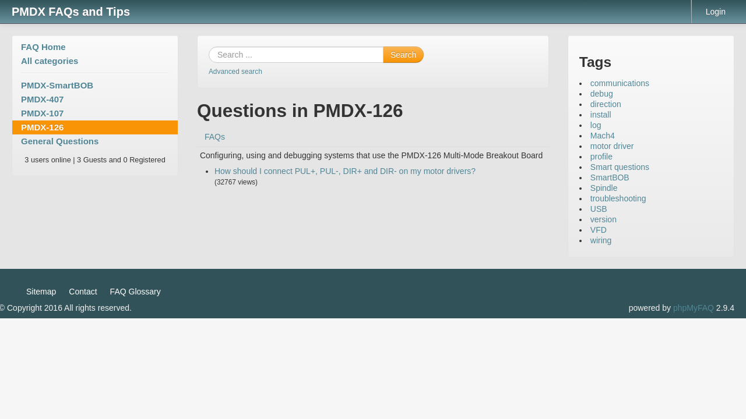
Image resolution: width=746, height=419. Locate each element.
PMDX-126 (42, 127)
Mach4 (602, 135)
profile (601, 156)
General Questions (59, 141)
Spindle (604, 188)
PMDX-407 (42, 99)
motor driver (612, 146)
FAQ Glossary (135, 291)
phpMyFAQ (693, 308)
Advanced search (235, 72)
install (600, 114)
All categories (49, 61)
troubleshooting (618, 198)
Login (716, 11)
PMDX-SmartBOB (57, 85)
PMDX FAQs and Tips (71, 11)
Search (403, 54)
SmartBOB (609, 177)
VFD (598, 230)
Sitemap (41, 291)
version (603, 219)
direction (605, 104)
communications (619, 83)
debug (601, 93)
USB (598, 209)
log (595, 125)
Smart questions (619, 167)
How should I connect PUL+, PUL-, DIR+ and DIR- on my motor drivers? (345, 171)
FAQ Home (43, 47)
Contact (83, 291)
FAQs (215, 136)
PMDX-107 (42, 113)
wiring (601, 240)
